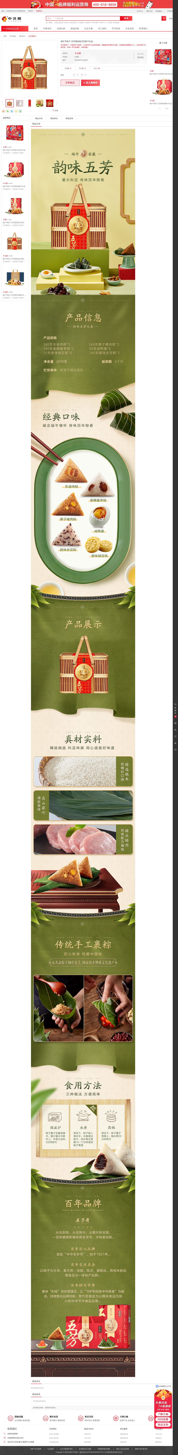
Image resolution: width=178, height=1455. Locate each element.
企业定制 (129, 28)
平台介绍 (158, 1434)
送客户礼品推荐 (35, 1449)
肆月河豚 (95, 23)
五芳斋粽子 (32, 36)
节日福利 (13, 36)
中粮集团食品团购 (103, 1449)
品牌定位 (158, 1438)
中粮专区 (47, 28)
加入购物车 (90, 82)
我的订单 (149, 11)
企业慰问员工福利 (85, 1449)
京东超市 (81, 23)
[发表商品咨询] (38, 1408)
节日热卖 (116, 28)
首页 (36, 28)
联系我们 (143, 28)
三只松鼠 (109, 23)
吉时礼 (66, 23)
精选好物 (75, 28)
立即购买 (70, 82)
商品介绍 (38, 118)
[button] (166, 108)
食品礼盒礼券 (54, 1438)
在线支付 (87, 1434)
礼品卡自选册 (54, 1434)
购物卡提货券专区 (141, 1449)
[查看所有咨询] (50, 1408)
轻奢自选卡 (73, 23)
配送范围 (87, 1442)
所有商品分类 (10, 28)
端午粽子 (22, 36)
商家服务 (160, 11)
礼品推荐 (50, 1449)
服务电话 (158, 1442)
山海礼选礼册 (58, 23)
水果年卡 (102, 23)
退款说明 (123, 1442)
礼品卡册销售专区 (66, 1449)
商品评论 (54, 118)
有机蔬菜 (116, 23)
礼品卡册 (88, 28)
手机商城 (171, 11)
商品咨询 (69, 118)
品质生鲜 (61, 28)
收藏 (55, 110)
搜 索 (126, 18)
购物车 (171, 18)
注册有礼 (39, 11)
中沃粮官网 (108, 1452)
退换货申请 (124, 1438)
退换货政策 (124, 1434)
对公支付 (87, 1438)
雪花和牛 (88, 23)
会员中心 (140, 11)
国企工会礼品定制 (122, 1449)
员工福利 (102, 28)
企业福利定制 (54, 1442)
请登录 (30, 11)
